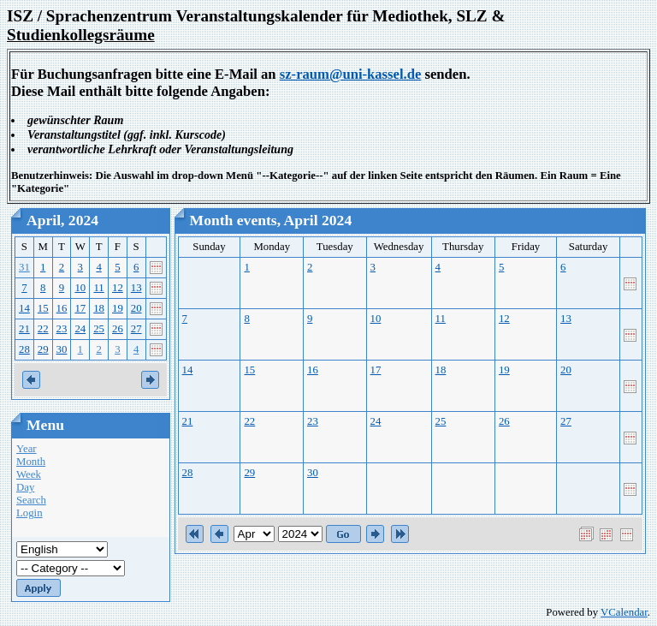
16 (62, 308)
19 (117, 308)
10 (80, 288)
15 (43, 308)
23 (62, 329)
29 (43, 349)
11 (98, 288)
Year (26, 449)
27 (136, 329)
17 (80, 308)
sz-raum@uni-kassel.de (351, 74)
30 (62, 349)
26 (117, 329)
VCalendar (624, 612)
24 (80, 329)
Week (28, 474)
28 (24, 349)
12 (117, 288)
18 (98, 308)
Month (30, 462)
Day (25, 487)
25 (98, 329)
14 (24, 308)
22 (43, 329)
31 (24, 267)
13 (136, 288)
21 (24, 329)
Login (29, 513)
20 (136, 308)
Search (31, 500)
